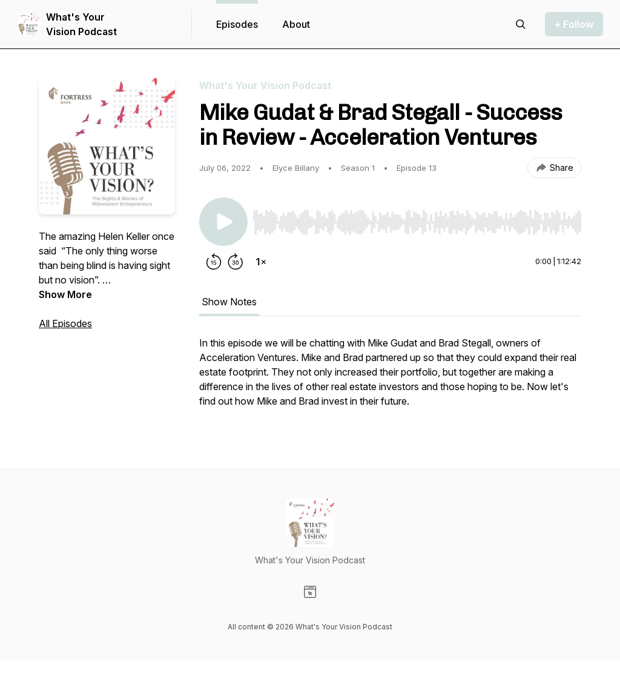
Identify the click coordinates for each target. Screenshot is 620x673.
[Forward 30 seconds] (235, 261)
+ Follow (574, 24)
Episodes (237, 24)
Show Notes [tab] (229, 302)
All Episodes (65, 323)
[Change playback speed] (261, 261)
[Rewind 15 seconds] (213, 261)
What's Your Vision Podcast (81, 24)
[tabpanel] (390, 378)
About (296, 24)
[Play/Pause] (223, 221)
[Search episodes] (521, 24)
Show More (65, 294)
